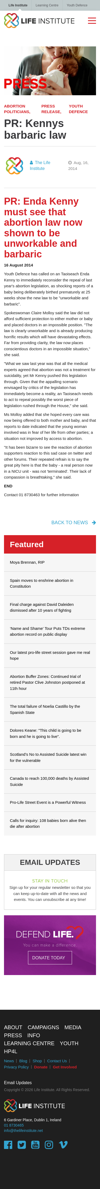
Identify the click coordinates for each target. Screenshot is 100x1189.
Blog (23, 1061)
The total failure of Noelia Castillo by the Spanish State (45, 709)
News (9, 1061)
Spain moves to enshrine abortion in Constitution (41, 583)
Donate (41, 1067)
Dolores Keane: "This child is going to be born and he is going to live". (45, 733)
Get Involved (65, 1067)
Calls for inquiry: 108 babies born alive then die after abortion (48, 823)
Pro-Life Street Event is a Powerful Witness (48, 802)
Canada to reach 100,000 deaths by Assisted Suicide (49, 781)
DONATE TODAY (48, 958)
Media (73, 1027)
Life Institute (18, 5)
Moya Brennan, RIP (27, 562)
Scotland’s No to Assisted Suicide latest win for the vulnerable (48, 757)
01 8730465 (14, 1125)
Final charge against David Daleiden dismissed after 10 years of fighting (42, 607)
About (13, 1027)
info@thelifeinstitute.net (23, 1130)
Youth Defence (77, 5)
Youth (69, 1043)
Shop (37, 1061)
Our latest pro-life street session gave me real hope (50, 655)
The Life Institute (40, 165)
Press (13, 1035)
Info (33, 1035)
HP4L (10, 1051)
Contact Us (57, 1061)
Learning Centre (47, 5)
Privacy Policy (16, 1067)
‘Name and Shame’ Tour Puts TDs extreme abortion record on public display (47, 631)
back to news (73, 522)
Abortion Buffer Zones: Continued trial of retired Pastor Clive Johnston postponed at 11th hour (47, 682)
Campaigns (43, 1027)
